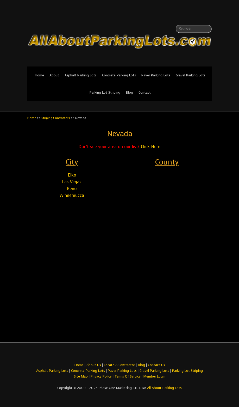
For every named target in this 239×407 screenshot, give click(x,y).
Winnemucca (72, 195)
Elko (72, 175)
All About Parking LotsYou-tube (208, 16)
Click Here (150, 146)
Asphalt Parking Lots (81, 75)
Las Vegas (71, 182)
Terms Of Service (128, 376)
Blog (129, 92)
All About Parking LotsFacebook (197, 16)
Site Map (81, 376)
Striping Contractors (55, 118)
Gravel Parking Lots (190, 75)
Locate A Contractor (119, 365)
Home (39, 75)
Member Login (154, 376)
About (54, 75)
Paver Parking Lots (155, 75)
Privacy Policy (101, 376)
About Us (93, 365)
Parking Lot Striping (105, 92)
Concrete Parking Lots (119, 75)
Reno (72, 188)
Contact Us (156, 365)
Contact (145, 92)
